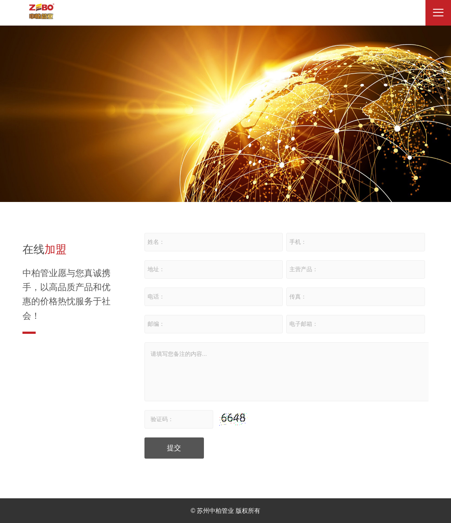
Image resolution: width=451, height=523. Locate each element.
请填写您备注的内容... (286, 371)
